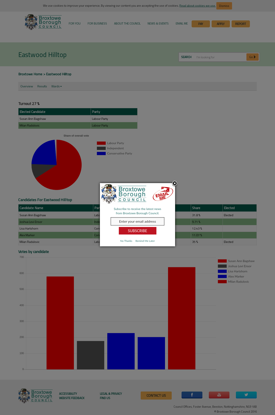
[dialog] (137, 214)
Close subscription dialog (174, 184)
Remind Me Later (145, 240)
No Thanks (126, 240)
